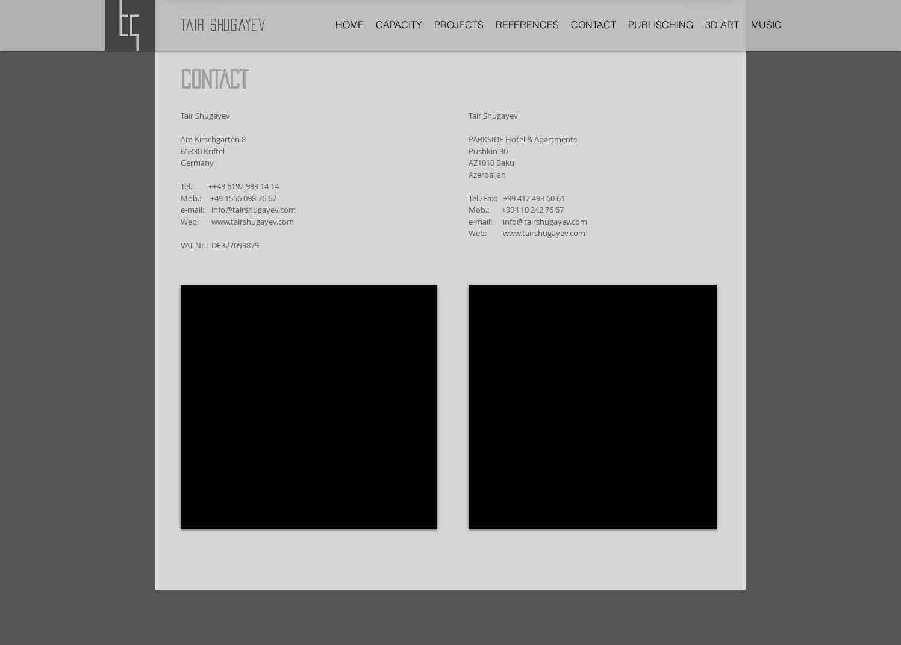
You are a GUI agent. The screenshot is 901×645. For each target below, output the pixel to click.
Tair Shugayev (223, 25)
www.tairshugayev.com (252, 221)
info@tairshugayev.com (253, 209)
